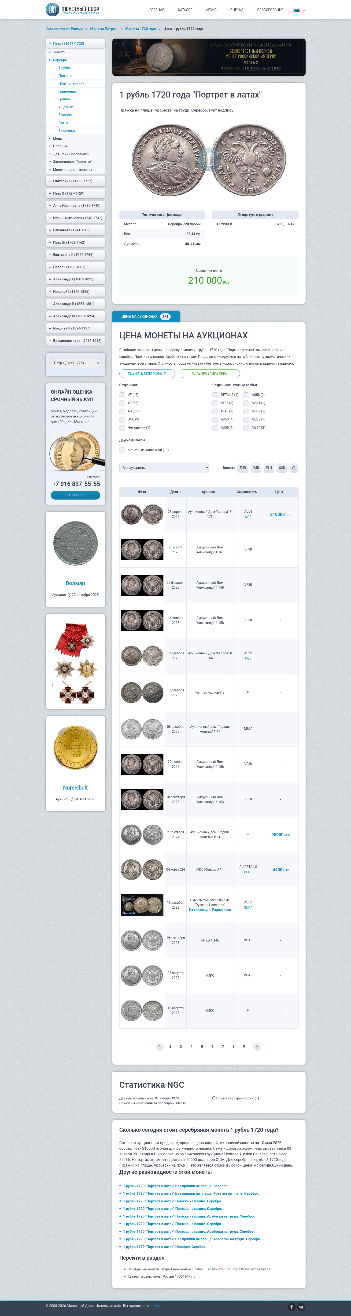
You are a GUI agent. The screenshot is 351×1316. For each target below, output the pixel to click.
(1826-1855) (68, 291)
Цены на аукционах (146, 316)
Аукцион (210, 492)
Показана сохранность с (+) (237, 1098)
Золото (56, 52)
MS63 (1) (258, 419)
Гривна (64, 99)
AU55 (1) (227, 427)
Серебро (57, 60)
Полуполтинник (72, 83)
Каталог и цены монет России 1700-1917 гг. (161, 1276)
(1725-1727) (70, 181)
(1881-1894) (72, 316)
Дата (175, 492)
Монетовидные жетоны (70, 170)
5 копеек (66, 115)
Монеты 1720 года (140, 29)
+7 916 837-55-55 (76, 484)
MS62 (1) (258, 411)
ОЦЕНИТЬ (75, 495)
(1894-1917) (69, 328)
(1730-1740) (74, 205)
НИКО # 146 (210, 940)
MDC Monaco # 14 (209, 869)
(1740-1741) (75, 218)
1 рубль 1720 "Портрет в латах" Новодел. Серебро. (165, 1247)
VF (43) (133, 395)
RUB (256, 468)
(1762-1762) (66, 242)
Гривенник (67, 91)
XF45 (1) (227, 411)
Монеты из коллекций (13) (148, 450)
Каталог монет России (64, 29)
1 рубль (65, 68)
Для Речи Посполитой (68, 154)
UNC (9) (133, 419)
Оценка (237, 10)
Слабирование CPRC (209, 373)
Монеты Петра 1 (104, 29)
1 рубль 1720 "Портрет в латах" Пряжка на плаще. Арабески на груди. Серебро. (189, 1216)
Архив (211, 10)
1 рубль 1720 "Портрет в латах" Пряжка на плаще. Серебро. (172, 1201)
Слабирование (270, 10)
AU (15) (133, 411)
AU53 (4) (227, 419)
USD (282, 468)
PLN (269, 468)
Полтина (66, 76)
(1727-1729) (66, 193)
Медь (55, 138)
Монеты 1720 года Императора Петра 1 (242, 1269)
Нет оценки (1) (139, 427)
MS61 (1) (258, 403)
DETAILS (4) (228, 395)
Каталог (185, 10)
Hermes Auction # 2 (210, 692)
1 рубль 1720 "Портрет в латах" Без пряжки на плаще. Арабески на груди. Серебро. (192, 1239)
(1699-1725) (66, 43)
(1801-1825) (70, 279)
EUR (243, 468)
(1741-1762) (69, 230)
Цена (280, 492)
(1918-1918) (75, 340)
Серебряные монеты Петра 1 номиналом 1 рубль (165, 1269)
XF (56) (133, 403)
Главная (156, 10)
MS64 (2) (258, 427)
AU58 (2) (258, 395)
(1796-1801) (66, 267)
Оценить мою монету (147, 373)
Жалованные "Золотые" (70, 162)
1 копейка (67, 130)
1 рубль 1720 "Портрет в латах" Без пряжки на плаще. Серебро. (176, 1186)
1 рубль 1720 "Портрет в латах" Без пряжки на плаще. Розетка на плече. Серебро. (191, 1193)
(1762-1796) (70, 254)
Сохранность (248, 492)
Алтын (64, 123)
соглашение (160, 1306)
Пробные (58, 146)
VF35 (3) (227, 403)
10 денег (66, 107)
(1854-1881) (71, 303)
